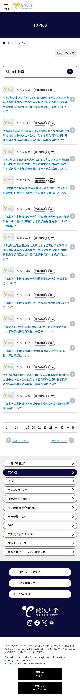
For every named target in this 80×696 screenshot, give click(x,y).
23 (50, 427)
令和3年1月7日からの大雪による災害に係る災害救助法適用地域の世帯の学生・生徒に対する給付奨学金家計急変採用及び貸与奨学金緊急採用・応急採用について (36, 164)
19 (27, 427)
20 (33, 427)
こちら (25, 651)
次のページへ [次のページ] (59, 441)
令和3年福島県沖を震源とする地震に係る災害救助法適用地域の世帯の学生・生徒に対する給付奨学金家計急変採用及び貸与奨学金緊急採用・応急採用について (36, 135)
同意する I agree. (40, 674)
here (12, 663)
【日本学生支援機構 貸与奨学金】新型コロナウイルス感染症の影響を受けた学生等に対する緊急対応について (35, 192)
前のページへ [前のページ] (20, 441)
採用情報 (24, 594)
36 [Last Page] (73, 427)
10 (16, 427)
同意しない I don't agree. (40, 688)
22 (45, 427)
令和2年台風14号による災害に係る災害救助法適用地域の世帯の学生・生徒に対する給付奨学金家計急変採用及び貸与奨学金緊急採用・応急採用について (36, 379)
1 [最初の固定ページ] (6, 427)
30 (61, 427)
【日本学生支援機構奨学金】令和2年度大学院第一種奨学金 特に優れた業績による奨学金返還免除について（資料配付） (36, 221)
